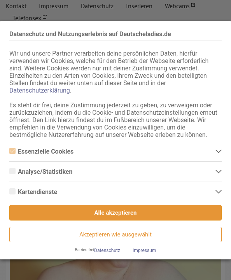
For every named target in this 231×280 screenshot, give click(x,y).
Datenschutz (107, 250)
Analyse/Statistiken (40, 171)
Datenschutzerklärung (39, 90)
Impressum (144, 250)
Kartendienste (33, 192)
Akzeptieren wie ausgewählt (115, 234)
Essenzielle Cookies (41, 151)
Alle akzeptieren (115, 212)
